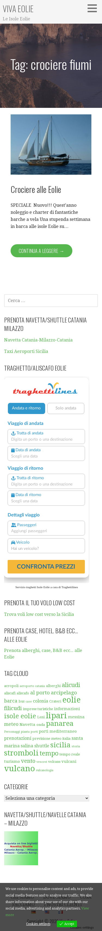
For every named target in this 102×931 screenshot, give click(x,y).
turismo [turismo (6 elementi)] (12, 761)
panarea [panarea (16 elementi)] (59, 724)
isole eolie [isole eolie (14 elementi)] (20, 716)
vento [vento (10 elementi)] (28, 761)
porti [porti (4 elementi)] (34, 731)
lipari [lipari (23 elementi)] (56, 715)
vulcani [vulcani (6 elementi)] (68, 761)
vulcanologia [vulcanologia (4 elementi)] (44, 770)
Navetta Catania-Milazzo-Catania (38, 340)
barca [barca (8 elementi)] (10, 701)
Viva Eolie (18, 8)
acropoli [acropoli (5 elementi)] (11, 686)
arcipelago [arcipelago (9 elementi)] (64, 692)
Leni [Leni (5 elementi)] (41, 717)
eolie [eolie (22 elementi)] (71, 699)
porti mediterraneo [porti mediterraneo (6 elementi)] (58, 731)
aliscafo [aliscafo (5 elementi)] (23, 693)
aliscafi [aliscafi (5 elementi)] (10, 693)
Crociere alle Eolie (36, 189)
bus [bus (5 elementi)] (21, 701)
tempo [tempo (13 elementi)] (49, 753)
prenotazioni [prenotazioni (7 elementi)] (17, 738)
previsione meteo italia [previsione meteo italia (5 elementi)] (51, 738)
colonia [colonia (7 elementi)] (40, 701)
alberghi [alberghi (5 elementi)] (53, 686)
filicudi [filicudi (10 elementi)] (13, 708)
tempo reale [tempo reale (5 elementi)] (70, 754)
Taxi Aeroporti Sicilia (26, 351)
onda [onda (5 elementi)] (40, 725)
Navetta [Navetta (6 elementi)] (27, 724)
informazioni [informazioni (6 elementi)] (67, 708)
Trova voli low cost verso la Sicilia (39, 614)
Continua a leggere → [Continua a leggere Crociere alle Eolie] (41, 250)
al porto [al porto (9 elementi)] (40, 692)
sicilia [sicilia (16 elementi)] (60, 745)
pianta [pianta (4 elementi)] (25, 731)
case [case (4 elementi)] (29, 701)
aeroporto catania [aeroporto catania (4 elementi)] (32, 686)
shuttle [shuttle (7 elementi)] (41, 745)
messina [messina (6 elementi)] (76, 716)
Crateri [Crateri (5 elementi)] (55, 701)
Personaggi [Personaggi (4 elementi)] (12, 731)
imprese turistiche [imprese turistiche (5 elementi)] (38, 709)
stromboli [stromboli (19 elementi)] (21, 753)
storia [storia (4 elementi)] (76, 746)
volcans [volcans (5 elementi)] (54, 762)
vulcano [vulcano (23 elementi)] (19, 768)
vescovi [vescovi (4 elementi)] (41, 762)
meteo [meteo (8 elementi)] (11, 724)
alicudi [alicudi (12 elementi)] (71, 685)
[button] (94, 8)
